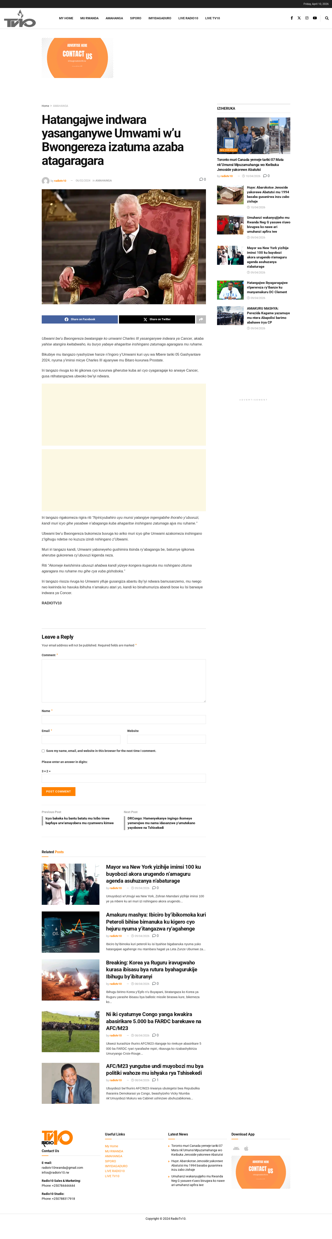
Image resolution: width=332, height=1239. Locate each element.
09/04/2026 (140, 889)
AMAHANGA (114, 18)
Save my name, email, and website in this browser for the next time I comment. (101, 751)
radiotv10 (60, 180)
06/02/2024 (83, 180)
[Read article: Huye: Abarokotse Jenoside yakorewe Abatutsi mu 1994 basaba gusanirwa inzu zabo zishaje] (230, 194)
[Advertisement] (204, 69)
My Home (66, 18)
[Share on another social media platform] (201, 319)
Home (45, 105)
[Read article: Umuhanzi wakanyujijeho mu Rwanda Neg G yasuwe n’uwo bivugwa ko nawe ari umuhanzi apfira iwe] (230, 224)
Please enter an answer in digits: (65, 762)
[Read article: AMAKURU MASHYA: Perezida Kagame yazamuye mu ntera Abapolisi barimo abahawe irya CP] (230, 315)
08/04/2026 (140, 985)
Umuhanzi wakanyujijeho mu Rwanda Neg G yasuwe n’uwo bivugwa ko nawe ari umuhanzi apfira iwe (198, 1182)
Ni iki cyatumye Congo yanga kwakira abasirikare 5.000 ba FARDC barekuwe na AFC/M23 (153, 1023)
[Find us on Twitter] (299, 18)
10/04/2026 (251, 176)
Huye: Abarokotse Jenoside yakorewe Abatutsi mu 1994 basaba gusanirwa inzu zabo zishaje (197, 1167)
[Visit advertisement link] (77, 58)
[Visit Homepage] (25, 18)
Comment (50, 655)
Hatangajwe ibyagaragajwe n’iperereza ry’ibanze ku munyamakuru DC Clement (267, 287)
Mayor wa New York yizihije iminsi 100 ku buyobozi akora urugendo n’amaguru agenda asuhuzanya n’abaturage (153, 875)
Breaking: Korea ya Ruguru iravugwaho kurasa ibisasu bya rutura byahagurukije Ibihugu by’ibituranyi (151, 971)
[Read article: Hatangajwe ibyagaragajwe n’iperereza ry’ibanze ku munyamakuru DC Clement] (230, 290)
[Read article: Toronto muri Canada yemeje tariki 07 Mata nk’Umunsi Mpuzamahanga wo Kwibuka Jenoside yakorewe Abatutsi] (253, 135)
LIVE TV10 (212, 18)
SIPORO (135, 18)
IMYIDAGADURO (159, 18)
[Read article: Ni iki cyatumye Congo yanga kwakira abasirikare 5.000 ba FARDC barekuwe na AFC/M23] (70, 1033)
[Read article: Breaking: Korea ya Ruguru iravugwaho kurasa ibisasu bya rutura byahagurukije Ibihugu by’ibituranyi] (70, 981)
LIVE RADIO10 (188, 18)
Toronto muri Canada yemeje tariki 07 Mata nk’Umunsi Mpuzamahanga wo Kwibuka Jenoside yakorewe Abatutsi (250, 165)
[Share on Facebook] (80, 319)
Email (47, 731)
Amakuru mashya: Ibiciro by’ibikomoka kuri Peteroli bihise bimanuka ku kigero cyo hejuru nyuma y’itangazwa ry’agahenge (156, 923)
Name (47, 711)
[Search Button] (327, 18)
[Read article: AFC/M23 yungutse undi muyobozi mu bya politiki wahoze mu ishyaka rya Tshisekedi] (70, 1084)
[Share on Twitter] (157, 319)
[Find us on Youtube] (315, 18)
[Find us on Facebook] (292, 18)
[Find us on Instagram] (306, 18)
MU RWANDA (89, 18)
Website (133, 731)
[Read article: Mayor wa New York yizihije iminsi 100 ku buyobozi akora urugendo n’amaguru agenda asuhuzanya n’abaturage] (70, 885)
